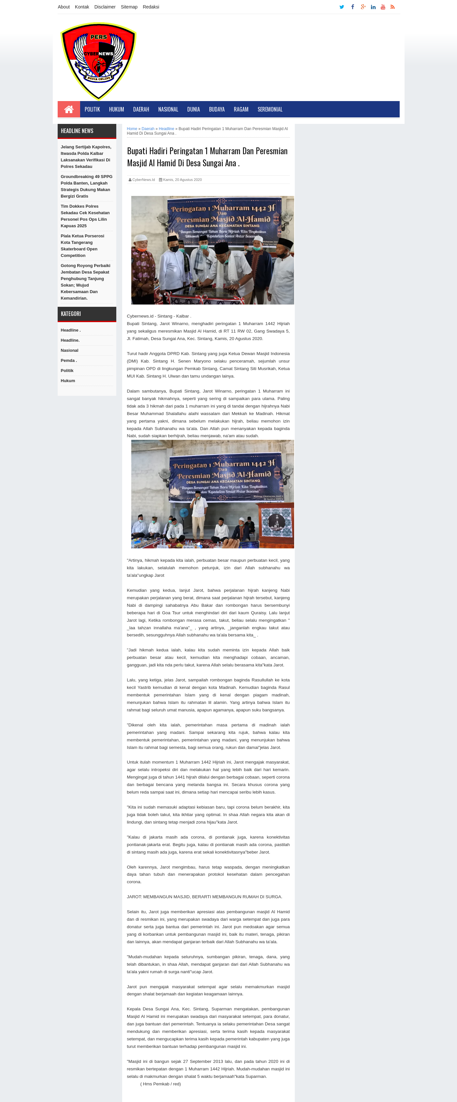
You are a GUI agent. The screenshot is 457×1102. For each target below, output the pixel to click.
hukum (68, 380)
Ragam (241, 109)
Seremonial (270, 109)
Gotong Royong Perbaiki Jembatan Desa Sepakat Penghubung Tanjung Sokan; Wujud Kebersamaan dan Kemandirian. (85, 282)
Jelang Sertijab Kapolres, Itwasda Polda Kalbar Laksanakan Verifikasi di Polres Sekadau (86, 156)
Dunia (193, 109)
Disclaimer (105, 6)
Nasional (168, 109)
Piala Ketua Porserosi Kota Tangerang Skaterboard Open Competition (83, 245)
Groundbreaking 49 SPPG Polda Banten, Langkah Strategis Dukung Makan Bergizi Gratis (87, 186)
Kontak (82, 6)
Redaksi (151, 6)
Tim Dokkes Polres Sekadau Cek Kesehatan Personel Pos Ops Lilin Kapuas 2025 (85, 216)
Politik (92, 109)
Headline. (70, 340)
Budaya (217, 109)
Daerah (141, 109)
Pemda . (69, 360)
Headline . (71, 330)
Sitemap (129, 6)
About (64, 6)
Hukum (116, 109)
